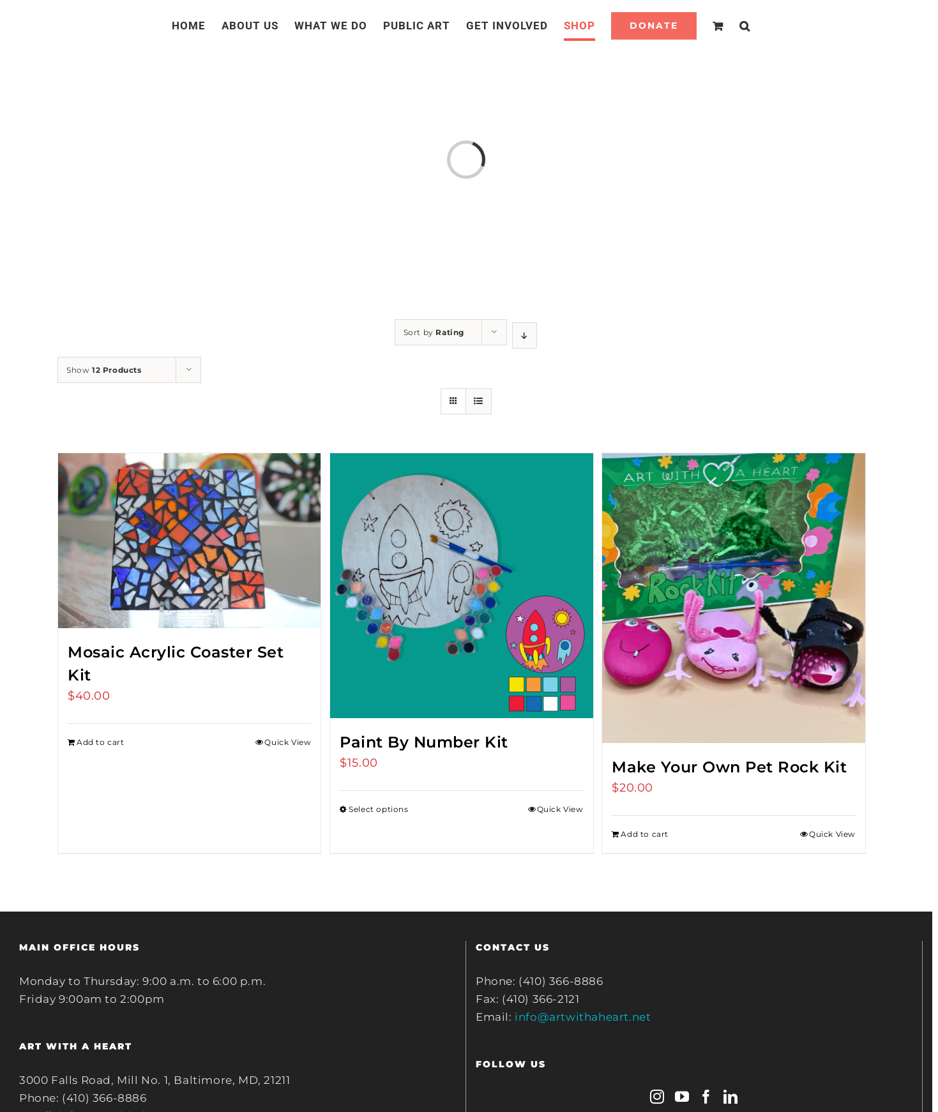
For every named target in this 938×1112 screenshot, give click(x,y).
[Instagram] (657, 1097)
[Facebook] (706, 1097)
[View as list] (478, 401)
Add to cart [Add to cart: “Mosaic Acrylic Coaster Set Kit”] (101, 742)
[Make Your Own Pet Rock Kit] (733, 598)
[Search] (744, 25)
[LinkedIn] (730, 1097)
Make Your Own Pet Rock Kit (729, 767)
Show (104, 370)
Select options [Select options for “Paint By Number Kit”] (378, 809)
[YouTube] (682, 1097)
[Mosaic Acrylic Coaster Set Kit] (189, 540)
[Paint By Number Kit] (461, 585)
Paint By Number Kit (424, 742)
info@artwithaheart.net (583, 1017)
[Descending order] (524, 335)
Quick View (287, 742)
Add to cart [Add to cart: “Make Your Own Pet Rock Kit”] (645, 834)
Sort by (434, 332)
